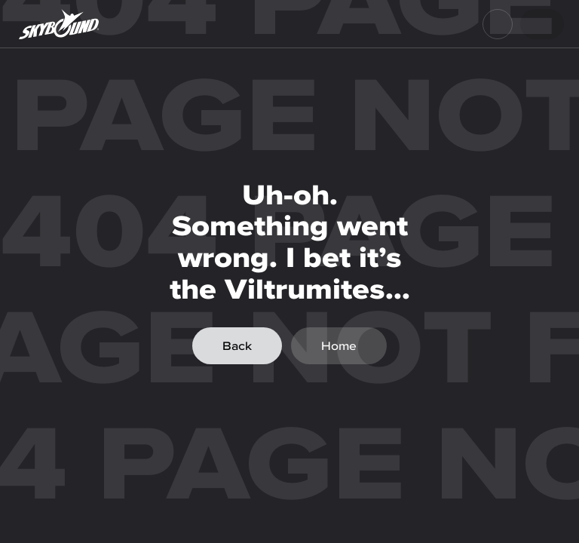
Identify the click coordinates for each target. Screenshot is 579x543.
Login (536, 24)
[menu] (497, 24)
